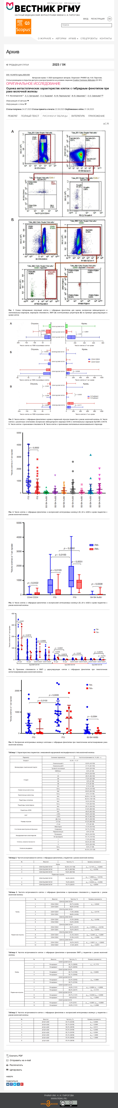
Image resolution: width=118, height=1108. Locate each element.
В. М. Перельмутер (62, 96)
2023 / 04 (59, 64)
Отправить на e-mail (18, 1060)
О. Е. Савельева (95, 96)
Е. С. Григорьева (32, 96)
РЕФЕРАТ (12, 116)
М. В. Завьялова (79, 96)
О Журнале (45, 39)
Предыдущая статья (17, 65)
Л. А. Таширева (46, 96)
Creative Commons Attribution (84, 80)
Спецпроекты (89, 39)
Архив (73, 39)
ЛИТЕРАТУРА (78, 116)
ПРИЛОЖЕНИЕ (96, 116)
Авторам (61, 39)
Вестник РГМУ (47, 9)
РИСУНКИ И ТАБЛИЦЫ (55, 116)
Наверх (9, 1077)
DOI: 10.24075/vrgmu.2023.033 (18, 75)
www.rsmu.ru (59, 1099)
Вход (85, 19)
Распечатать (14, 1065)
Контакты (106, 39)
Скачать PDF (16, 1056)
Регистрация (98, 19)
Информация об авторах (17, 101)
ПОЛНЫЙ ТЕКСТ (30, 116)
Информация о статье (16, 104)
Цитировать (14, 1070)
